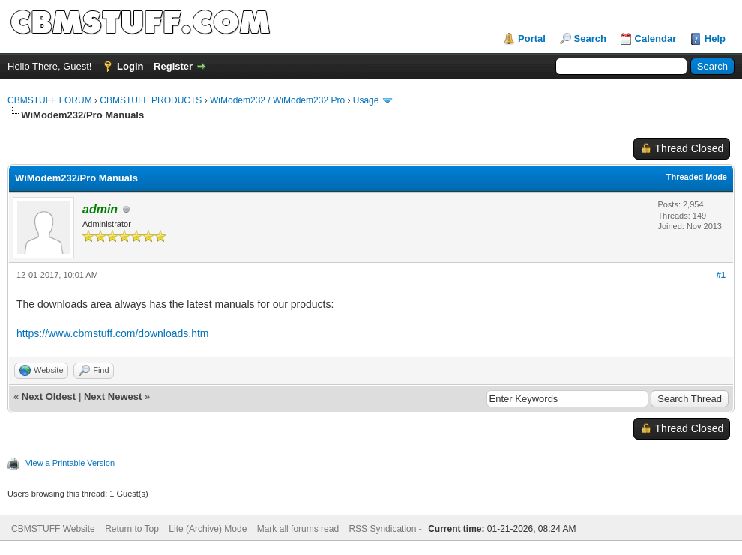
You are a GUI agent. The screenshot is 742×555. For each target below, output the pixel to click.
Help (715, 38)
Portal (532, 38)
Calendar (656, 38)
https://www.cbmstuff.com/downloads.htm (112, 333)
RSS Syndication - (386, 529)
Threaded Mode (696, 176)
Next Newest (113, 396)
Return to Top (132, 529)
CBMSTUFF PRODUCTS (151, 100)
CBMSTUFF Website (53, 529)
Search (590, 38)
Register (173, 66)
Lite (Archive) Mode (208, 529)
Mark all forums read (298, 529)
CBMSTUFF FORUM (49, 100)
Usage (366, 100)
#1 (721, 274)
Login (130, 66)
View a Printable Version (70, 462)
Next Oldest (49, 396)
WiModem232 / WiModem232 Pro (277, 100)
